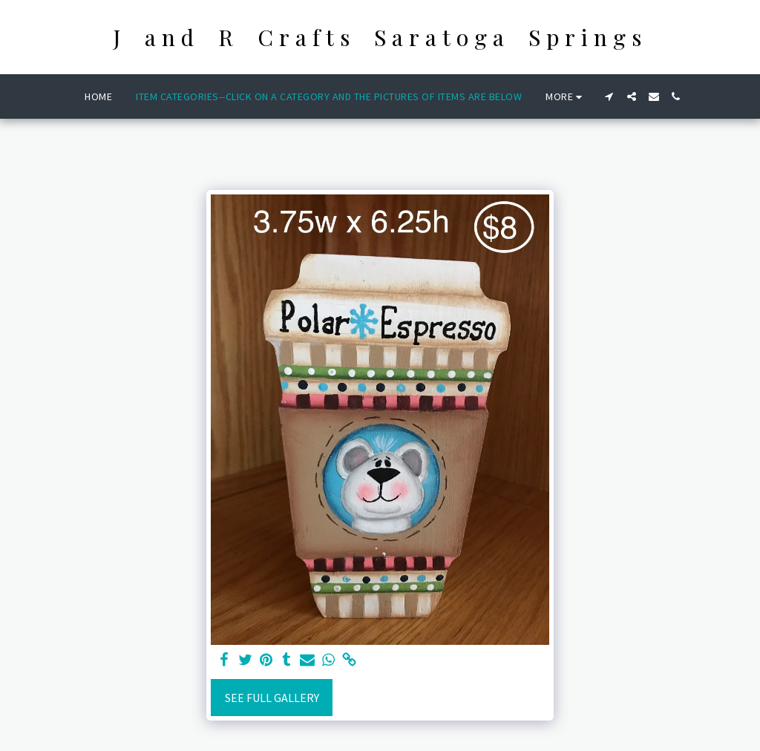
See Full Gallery (272, 697)
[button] (609, 96)
